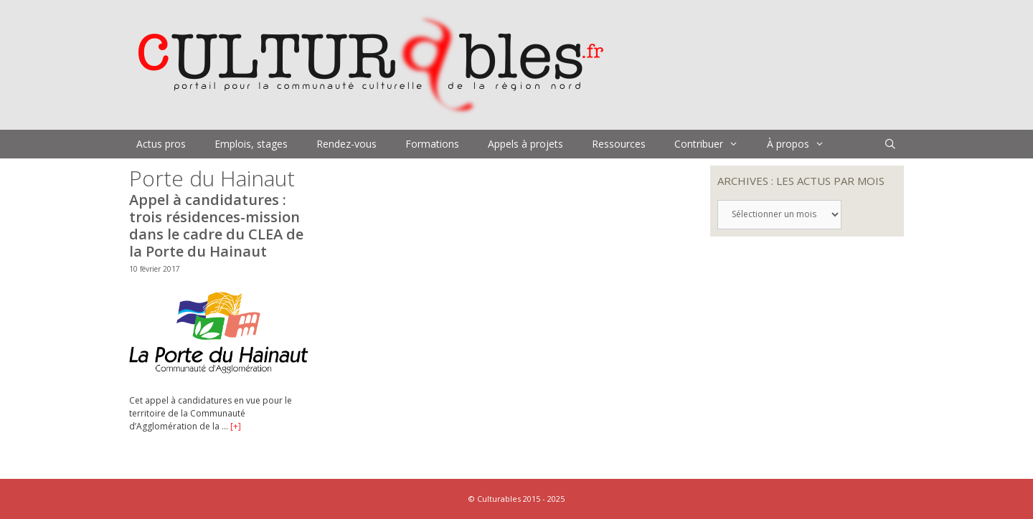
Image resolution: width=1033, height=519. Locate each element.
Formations (432, 144)
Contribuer (713, 144)
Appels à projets (525, 144)
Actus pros (161, 144)
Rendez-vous (346, 144)
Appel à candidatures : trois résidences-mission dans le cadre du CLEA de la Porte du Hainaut (216, 225)
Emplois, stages (251, 144)
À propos (803, 144)
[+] (235, 426)
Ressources (619, 144)
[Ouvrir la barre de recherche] (890, 144)
